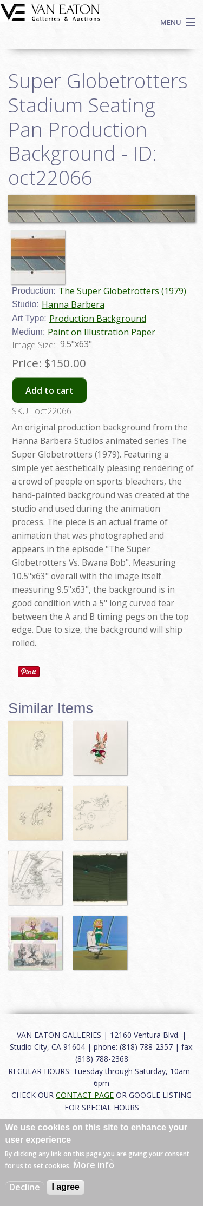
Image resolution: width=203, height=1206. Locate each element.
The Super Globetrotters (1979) (122, 291)
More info (93, 1165)
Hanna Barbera (73, 304)
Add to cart (49, 390)
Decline (24, 1187)
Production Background (97, 318)
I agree (65, 1186)
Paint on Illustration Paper (101, 332)
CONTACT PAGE (85, 1095)
